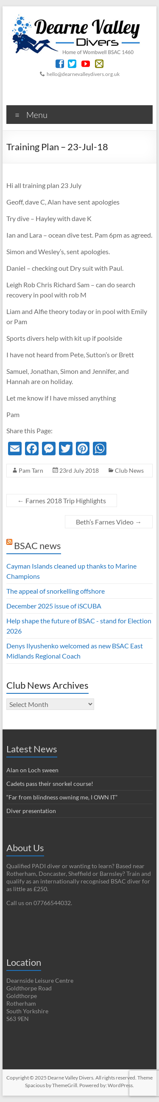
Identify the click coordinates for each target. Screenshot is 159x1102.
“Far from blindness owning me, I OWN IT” (61, 797)
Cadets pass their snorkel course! (49, 783)
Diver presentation (31, 810)
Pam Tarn (31, 470)
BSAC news (37, 545)
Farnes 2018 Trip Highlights (61, 500)
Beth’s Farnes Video (109, 522)
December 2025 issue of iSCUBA (53, 606)
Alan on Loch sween (32, 770)
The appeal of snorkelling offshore (55, 591)
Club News (129, 470)
